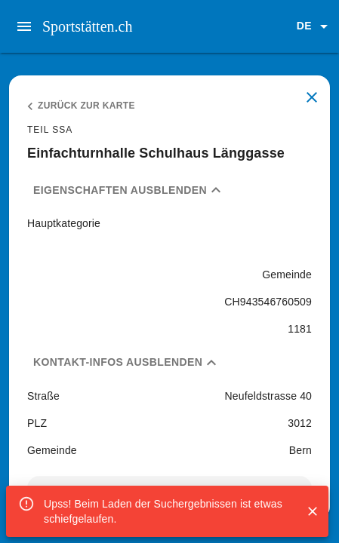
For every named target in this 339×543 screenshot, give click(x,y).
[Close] (312, 511)
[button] (315, 26)
